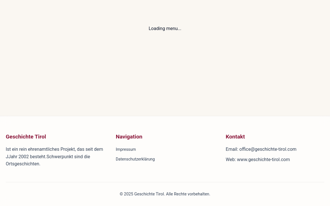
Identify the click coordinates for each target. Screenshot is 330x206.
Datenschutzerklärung (135, 159)
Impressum (126, 149)
